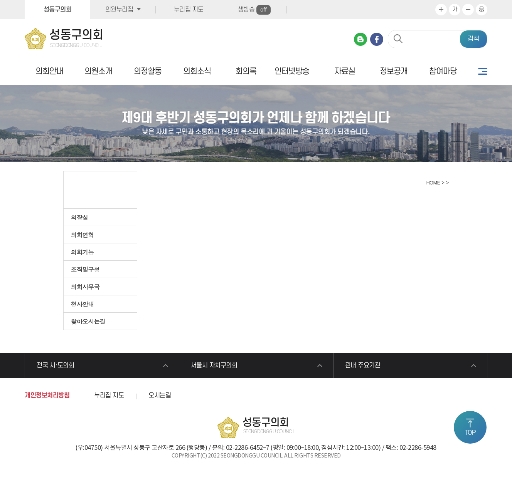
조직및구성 (85, 269)
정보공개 (394, 71)
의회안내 (49, 71)
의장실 (79, 217)
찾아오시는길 (88, 321)
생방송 (254, 10)
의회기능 (82, 252)
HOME (432, 182)
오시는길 (159, 395)
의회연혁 (82, 234)
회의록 (246, 71)
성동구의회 (58, 9)
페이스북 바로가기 (376, 39)
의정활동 (148, 71)
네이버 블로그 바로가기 (360, 39)
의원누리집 (119, 9)
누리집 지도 (189, 9)
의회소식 (197, 71)
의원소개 (98, 71)
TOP (470, 432)
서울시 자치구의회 (214, 365)
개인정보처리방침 (47, 395)
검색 (473, 38)
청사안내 (82, 304)
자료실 (344, 71)
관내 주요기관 (363, 365)
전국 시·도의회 (55, 365)
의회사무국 (85, 286)
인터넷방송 (292, 71)
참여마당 (443, 71)
